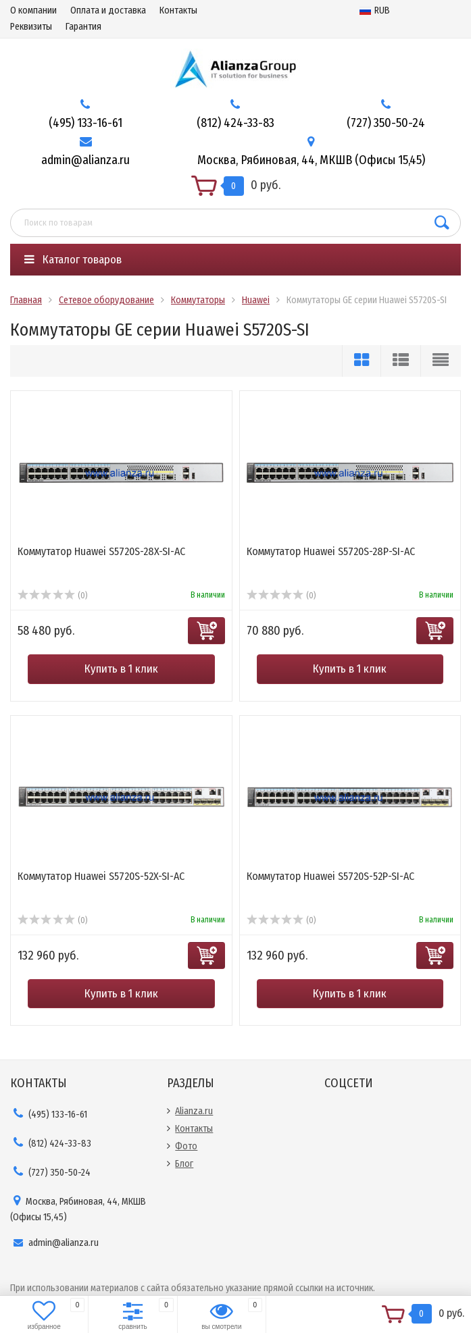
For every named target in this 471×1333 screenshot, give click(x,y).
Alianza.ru (194, 1111)
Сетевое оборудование (106, 300)
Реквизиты (31, 26)
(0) (52, 595)
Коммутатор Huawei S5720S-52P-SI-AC (330, 876)
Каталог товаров (73, 260)
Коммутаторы (198, 300)
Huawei (256, 300)
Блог (184, 1164)
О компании (33, 10)
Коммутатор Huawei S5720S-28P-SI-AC (331, 551)
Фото (186, 1146)
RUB (375, 10)
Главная (26, 300)
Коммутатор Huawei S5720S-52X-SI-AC (101, 876)
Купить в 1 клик (121, 669)
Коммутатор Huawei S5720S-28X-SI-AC (101, 551)
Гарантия (83, 26)
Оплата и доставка (108, 10)
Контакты (178, 10)
